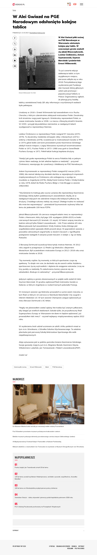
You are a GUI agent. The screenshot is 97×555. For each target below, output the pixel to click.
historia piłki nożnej (20, 367)
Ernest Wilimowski (36, 367)
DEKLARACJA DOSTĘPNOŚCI (63, 546)
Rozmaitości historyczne (37, 33)
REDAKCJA (74, 546)
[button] (83, 531)
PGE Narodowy (57, 367)
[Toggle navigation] (81, 4)
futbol (47, 367)
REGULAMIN (70, 548)
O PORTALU (52, 546)
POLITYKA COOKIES (79, 548)
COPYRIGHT (81, 546)
